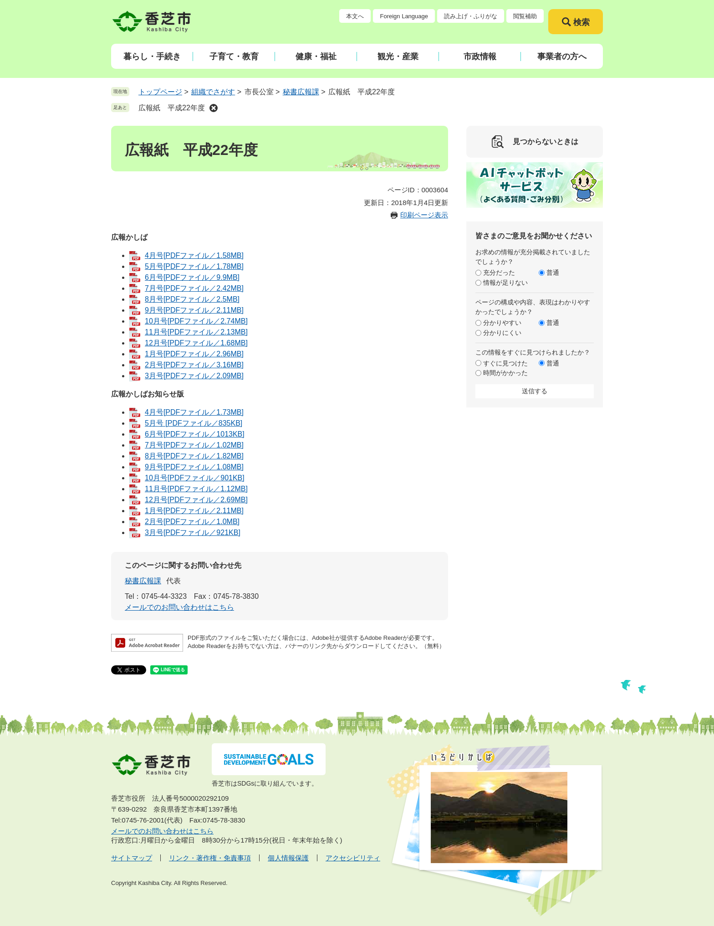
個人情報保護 (288, 858)
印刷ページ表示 (424, 215)
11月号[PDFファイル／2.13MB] (196, 332)
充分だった (499, 272)
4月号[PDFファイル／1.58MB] (194, 255)
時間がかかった (505, 372)
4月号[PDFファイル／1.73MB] (194, 412)
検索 (581, 22)
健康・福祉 (316, 56)
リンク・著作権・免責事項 (210, 858)
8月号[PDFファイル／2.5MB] (192, 299)
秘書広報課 (301, 92)
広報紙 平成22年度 (171, 108)
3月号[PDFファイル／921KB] (192, 532)
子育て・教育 (234, 56)
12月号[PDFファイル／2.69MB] (196, 500)
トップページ (160, 92)
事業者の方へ (561, 56)
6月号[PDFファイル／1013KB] (195, 434)
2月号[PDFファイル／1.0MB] (192, 521)
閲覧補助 (525, 16)
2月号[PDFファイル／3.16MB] (194, 365)
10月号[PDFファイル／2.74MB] (196, 321)
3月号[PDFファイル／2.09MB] (194, 376)
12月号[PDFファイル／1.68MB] (196, 343)
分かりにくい (502, 332)
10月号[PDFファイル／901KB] (195, 478)
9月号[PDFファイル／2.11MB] (194, 310)
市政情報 (480, 56)
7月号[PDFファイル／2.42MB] (194, 288)
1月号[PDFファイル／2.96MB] (194, 354)
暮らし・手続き (152, 56)
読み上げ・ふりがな (470, 16)
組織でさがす (213, 92)
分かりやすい (502, 322)
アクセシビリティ (353, 858)
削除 (213, 108)
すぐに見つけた (505, 363)
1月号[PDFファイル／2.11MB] (194, 510)
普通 (552, 272)
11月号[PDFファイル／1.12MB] (196, 489)
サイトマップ (131, 858)
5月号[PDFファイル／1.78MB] (194, 266)
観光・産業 (397, 56)
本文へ (355, 16)
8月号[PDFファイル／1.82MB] (194, 456)
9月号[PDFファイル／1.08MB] (194, 467)
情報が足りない (505, 282)
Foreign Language (404, 16)
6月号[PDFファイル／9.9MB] (192, 277)
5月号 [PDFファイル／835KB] (193, 423)
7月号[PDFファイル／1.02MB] (194, 445)
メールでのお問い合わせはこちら (179, 607)
